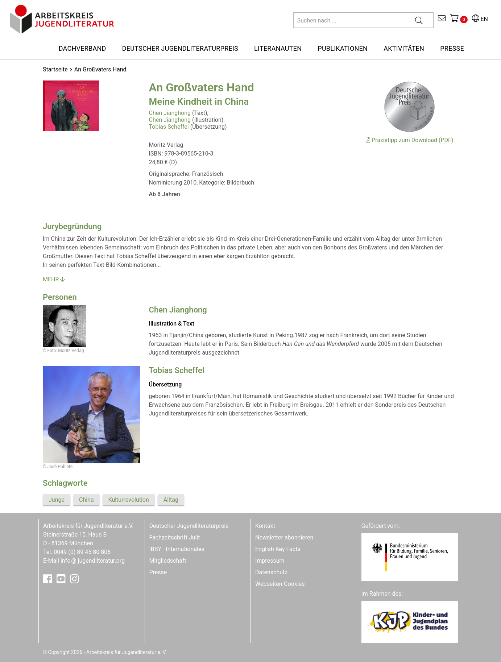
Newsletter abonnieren (284, 537)
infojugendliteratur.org (93, 560)
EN (480, 19)
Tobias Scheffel (169, 126)
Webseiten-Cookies (280, 583)
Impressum (270, 560)
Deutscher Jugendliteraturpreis (189, 525)
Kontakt (265, 525)
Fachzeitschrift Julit (174, 537)
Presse (158, 572)
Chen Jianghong (170, 112)
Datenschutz (271, 572)
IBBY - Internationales (176, 549)
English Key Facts (278, 549)
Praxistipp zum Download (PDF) (409, 140)
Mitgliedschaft (167, 560)
